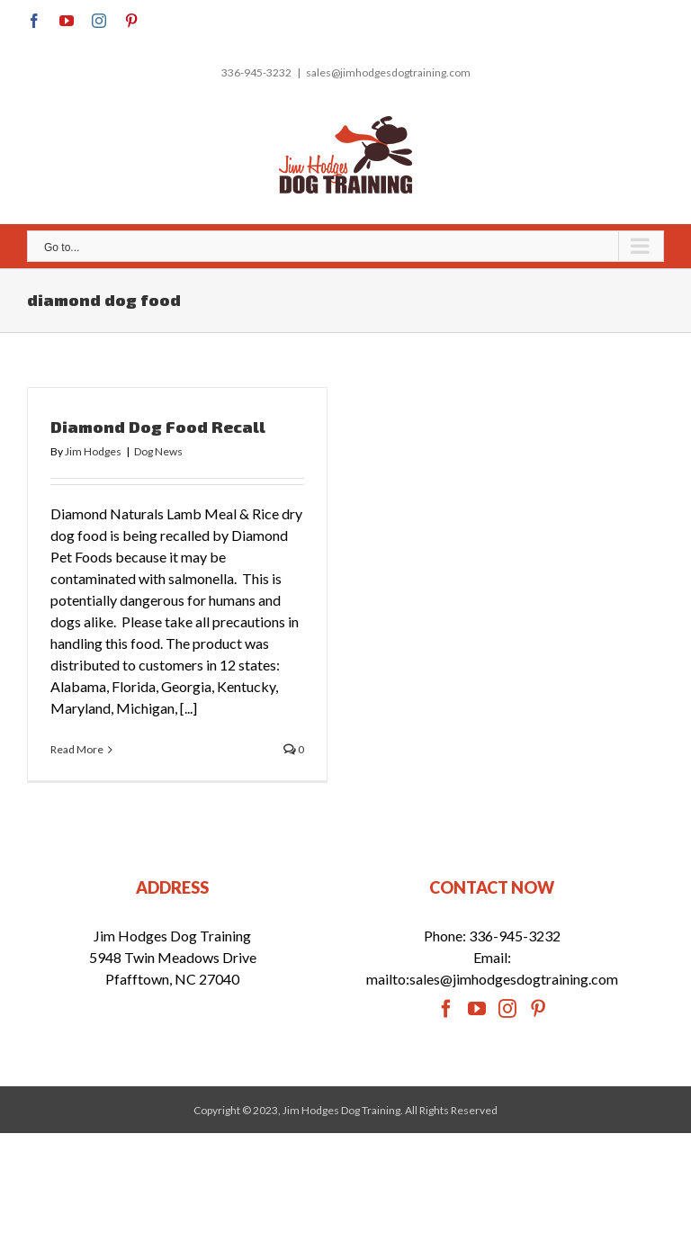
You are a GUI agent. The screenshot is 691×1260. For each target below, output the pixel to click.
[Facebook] (446, 1009)
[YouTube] (477, 1009)
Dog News (158, 451)
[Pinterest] (538, 1009)
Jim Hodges (93, 451)
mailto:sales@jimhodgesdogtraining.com (492, 978)
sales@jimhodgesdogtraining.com (388, 72)
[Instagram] (507, 1009)
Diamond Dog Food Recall (157, 426)
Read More (76, 749)
